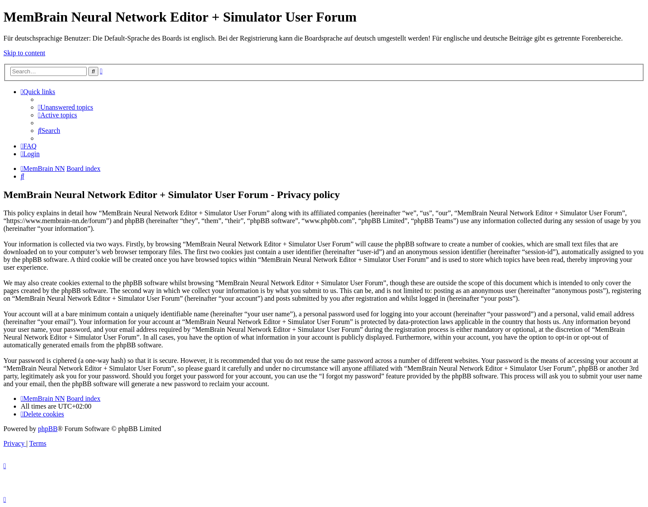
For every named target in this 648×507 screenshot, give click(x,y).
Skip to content (24, 53)
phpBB (47, 428)
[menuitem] (65, 107)
